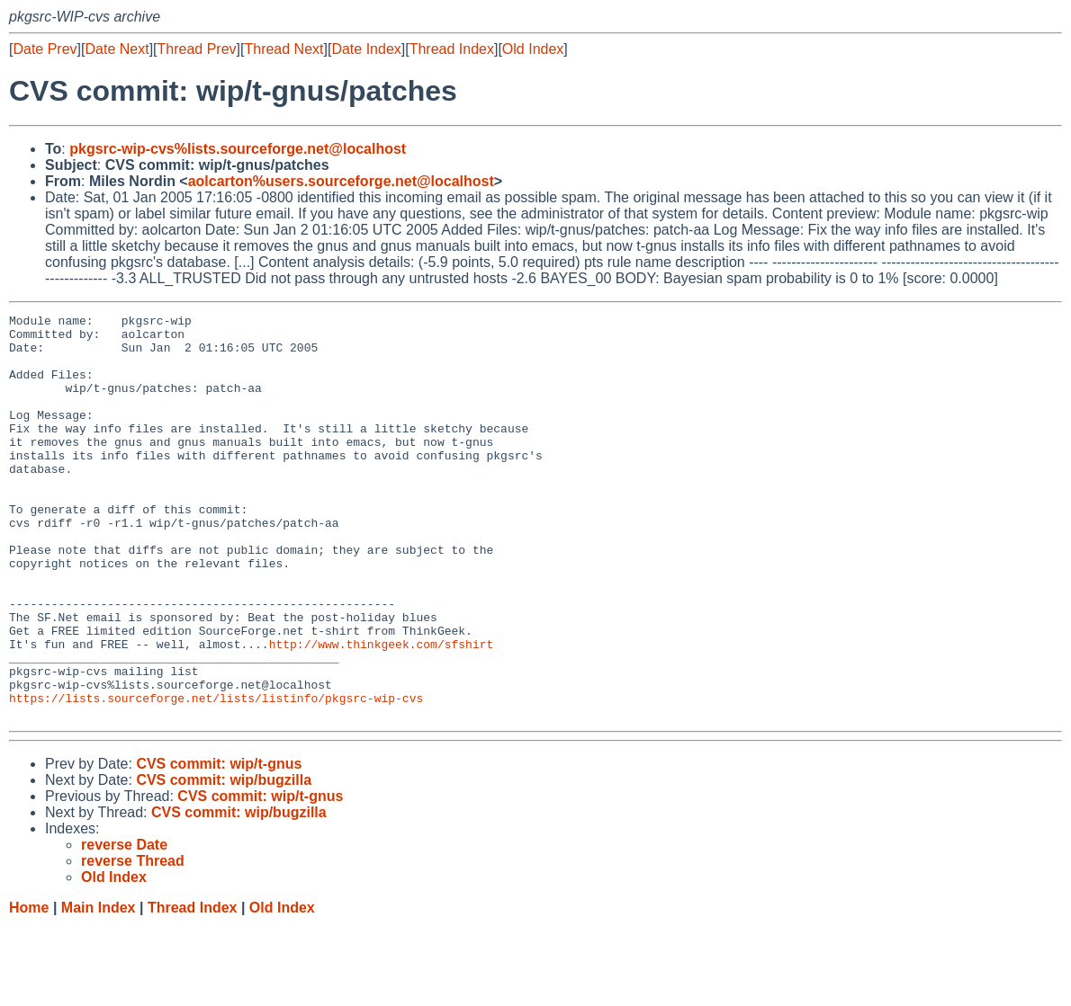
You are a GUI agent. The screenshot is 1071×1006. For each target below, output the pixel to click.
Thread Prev (197, 49)
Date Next (116, 49)
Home (29, 988)
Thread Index (452, 49)
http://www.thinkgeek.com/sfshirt (381, 711)
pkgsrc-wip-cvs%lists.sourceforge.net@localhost (237, 148)
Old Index (532, 49)
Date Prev (44, 49)
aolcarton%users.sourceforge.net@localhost (341, 181)
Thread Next (283, 49)
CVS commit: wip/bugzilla (223, 860)
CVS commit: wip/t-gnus (219, 844)
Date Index (365, 49)
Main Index (98, 988)
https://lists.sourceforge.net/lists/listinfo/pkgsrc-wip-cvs (216, 776)
